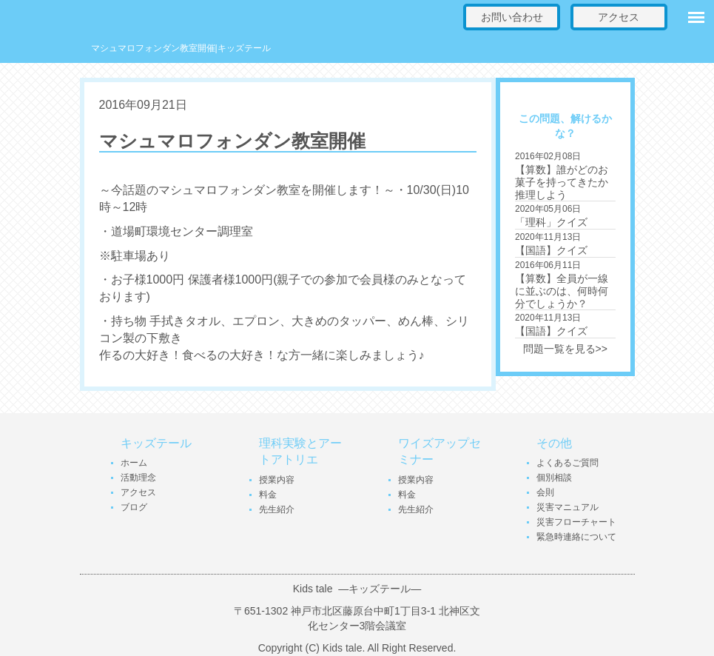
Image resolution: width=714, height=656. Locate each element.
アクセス (618, 17)
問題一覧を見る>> (565, 349)
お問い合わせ (512, 17)
